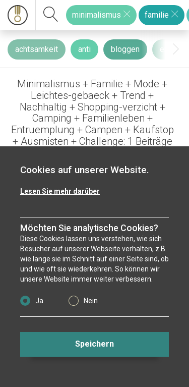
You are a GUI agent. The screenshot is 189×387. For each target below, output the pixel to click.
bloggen (125, 49)
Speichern (94, 344)
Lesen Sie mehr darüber (60, 191)
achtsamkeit (36, 49)
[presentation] (175, 49)
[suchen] (50, 15)
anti (84, 49)
